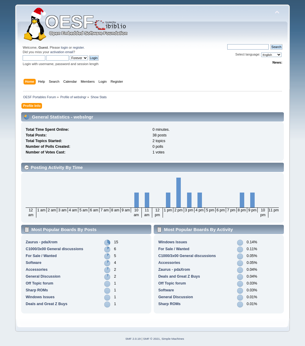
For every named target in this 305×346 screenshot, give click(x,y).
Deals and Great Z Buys (46, 304)
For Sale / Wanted (41, 256)
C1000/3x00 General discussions (54, 249)
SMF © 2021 (151, 338)
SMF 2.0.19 (133, 338)
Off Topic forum (39, 283)
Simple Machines (172, 338)
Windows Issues (40, 297)
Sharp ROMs (37, 290)
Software (33, 263)
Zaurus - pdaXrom (41, 242)
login (64, 47)
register (78, 47)
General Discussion (43, 276)
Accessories (36, 269)
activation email (61, 52)
